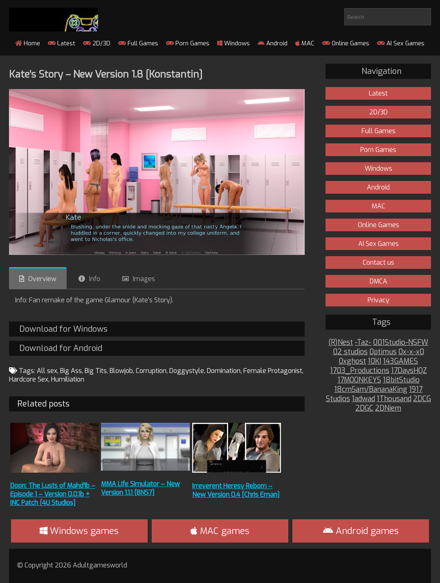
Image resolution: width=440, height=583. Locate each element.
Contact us (378, 262)
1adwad (363, 399)
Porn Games (187, 43)
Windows (233, 43)
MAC (304, 43)
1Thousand (394, 399)
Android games (361, 531)
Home (27, 43)
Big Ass (71, 370)
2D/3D (96, 43)
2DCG (422, 399)
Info (94, 279)
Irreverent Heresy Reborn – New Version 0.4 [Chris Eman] (236, 490)
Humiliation (67, 379)
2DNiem (388, 408)
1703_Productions (359, 370)
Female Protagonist (272, 370)
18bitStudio (401, 380)
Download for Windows (63, 329)
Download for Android (60, 348)
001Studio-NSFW (400, 342)
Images (144, 279)
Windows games (79, 531)
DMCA (378, 281)
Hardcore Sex (28, 379)
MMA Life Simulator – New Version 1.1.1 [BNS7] (140, 488)
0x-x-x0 (411, 352)
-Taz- (363, 342)
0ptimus (383, 352)
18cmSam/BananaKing (370, 389)
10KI (374, 361)
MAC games (220, 531)
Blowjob (121, 370)
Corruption (151, 370)
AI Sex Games (400, 43)
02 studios (350, 352)
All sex (47, 370)
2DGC (364, 408)
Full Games (138, 43)
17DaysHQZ (409, 370)
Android (272, 43)
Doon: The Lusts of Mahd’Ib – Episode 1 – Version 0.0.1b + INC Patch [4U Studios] (52, 494)
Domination (223, 370)
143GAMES (400, 361)
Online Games (345, 43)
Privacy (378, 300)
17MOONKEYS (359, 380)
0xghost (352, 361)
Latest (61, 43)
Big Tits (96, 370)
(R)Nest (340, 342)
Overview (42, 279)
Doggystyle (186, 370)
